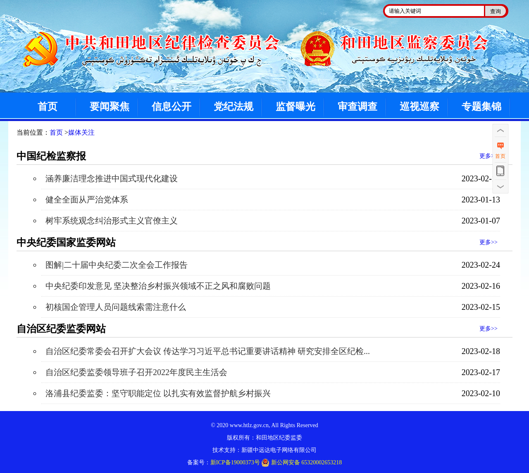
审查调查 (357, 106)
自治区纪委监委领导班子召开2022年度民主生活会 (136, 372)
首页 (47, 106)
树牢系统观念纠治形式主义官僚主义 (111, 220)
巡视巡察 (419, 106)
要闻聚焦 (109, 106)
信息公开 (171, 106)
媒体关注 (81, 132)
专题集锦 (481, 106)
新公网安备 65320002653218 (301, 463)
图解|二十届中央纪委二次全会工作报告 (116, 264)
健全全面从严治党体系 (86, 199)
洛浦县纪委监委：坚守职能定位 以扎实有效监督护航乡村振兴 (158, 393)
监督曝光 (295, 106)
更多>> (488, 156)
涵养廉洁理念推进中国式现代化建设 (111, 178)
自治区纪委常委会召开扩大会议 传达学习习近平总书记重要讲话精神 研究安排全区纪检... (207, 351)
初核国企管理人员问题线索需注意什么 (115, 306)
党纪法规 (233, 106)
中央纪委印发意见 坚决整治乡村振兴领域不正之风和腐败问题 (158, 285)
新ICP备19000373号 (235, 462)
